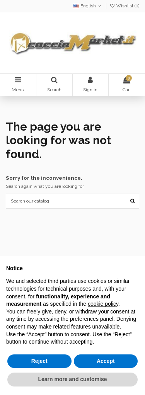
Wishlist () (124, 6)
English (87, 6)
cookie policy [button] (103, 304)
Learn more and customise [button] (72, 379)
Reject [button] (39, 361)
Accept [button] (106, 361)
